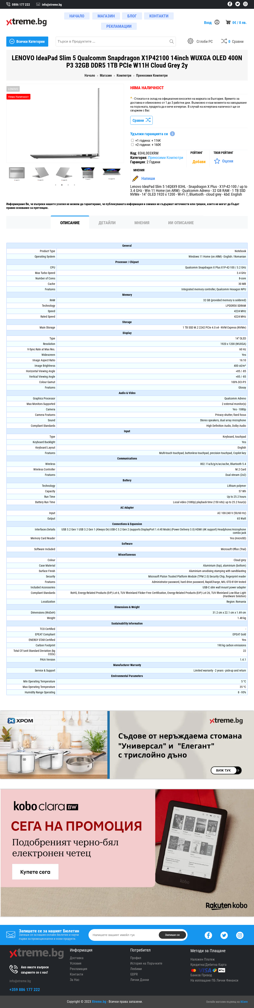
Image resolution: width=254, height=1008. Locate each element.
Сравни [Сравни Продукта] (141, 120)
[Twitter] (224, 935)
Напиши (148, 178)
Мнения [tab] (141, 222)
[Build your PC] (200, 42)
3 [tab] (68, 185)
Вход (208, 22)
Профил (135, 958)
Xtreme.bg (99, 1002)
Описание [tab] (70, 222)
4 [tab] (74, 185)
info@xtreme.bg (20, 981)
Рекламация (78, 969)
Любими (136, 969)
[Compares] (232, 42)
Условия (75, 963)
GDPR (134, 974)
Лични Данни (139, 980)
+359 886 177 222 (24, 989)
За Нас (74, 980)
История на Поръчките (146, 963)
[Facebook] (208, 935)
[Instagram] (240, 935)
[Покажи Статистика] (199, 161)
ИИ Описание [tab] (181, 222)
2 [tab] (62, 185)
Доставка (76, 958)
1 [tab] (55, 185)
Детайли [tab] (107, 222)
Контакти (76, 974)
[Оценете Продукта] (223, 161)
